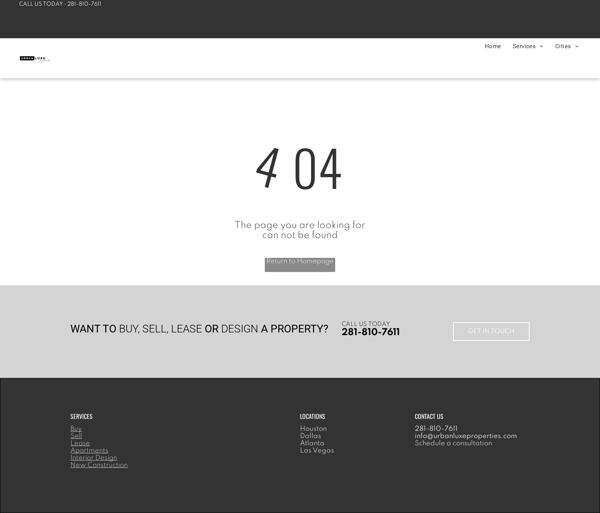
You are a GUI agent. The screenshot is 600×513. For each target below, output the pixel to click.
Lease (80, 443)
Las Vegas (317, 450)
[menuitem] (493, 46)
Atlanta (312, 443)
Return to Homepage (300, 261)
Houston (313, 428)
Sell (76, 436)
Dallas (310, 436)
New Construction (99, 465)
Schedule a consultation (453, 443)
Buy (76, 428)
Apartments (89, 450)
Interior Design (93, 457)
